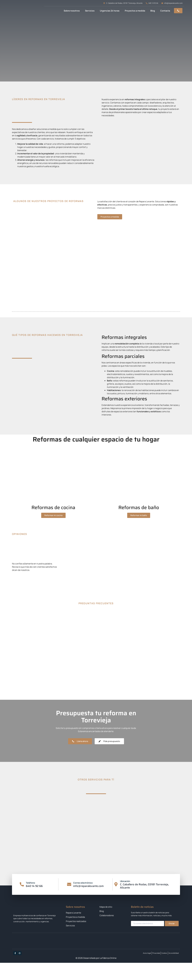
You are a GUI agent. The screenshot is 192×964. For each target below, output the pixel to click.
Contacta (165, 10)
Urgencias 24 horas (109, 10)
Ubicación (126, 882)
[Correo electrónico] (69, 885)
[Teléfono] (22, 885)
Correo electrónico (83, 884)
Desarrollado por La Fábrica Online (99, 959)
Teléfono (31, 884)
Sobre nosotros (72, 10)
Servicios (90, 10)
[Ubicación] (116, 885)
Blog (152, 10)
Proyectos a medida (135, 10)
